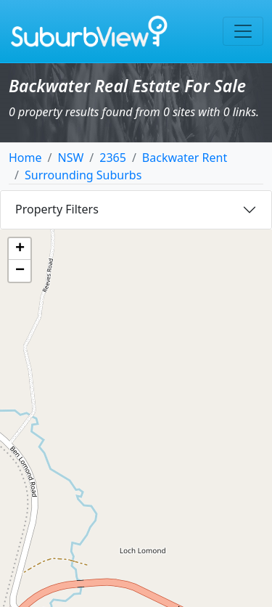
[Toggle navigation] (243, 31)
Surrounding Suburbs (83, 175)
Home (25, 158)
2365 (112, 158)
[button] (19, 249)
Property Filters (57, 209)
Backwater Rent (184, 158)
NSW (70, 158)
